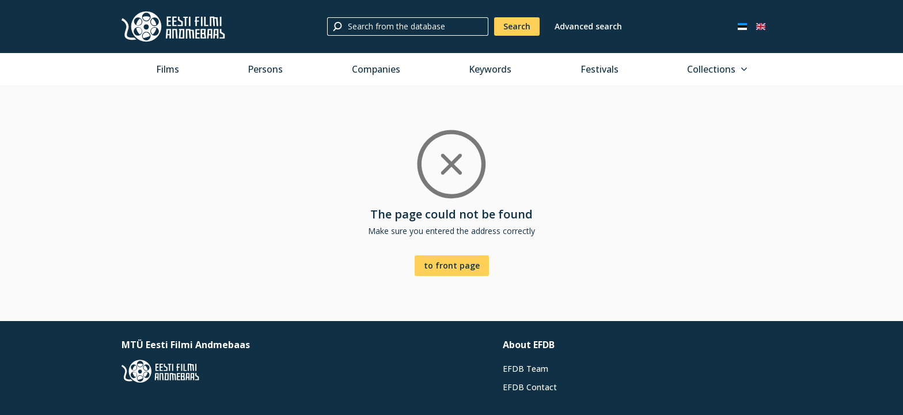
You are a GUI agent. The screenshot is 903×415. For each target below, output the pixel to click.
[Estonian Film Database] (173, 26)
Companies (376, 69)
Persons (265, 69)
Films (167, 69)
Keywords (490, 69)
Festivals (599, 69)
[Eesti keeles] (742, 26)
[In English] (761, 26)
